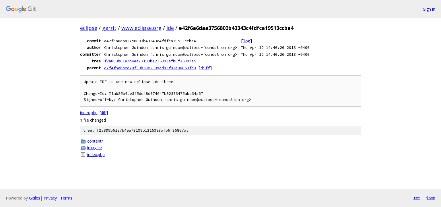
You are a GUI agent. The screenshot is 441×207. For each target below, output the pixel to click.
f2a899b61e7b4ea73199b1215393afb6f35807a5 (150, 61)
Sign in (429, 9)
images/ (94, 147)
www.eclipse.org (141, 27)
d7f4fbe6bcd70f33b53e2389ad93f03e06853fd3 (150, 67)
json (430, 197)
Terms (66, 198)
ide (170, 27)
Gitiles (34, 198)
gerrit (109, 27)
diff (205, 67)
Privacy (50, 198)
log (246, 40)
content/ (95, 141)
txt (416, 197)
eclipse (88, 27)
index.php (89, 112)
